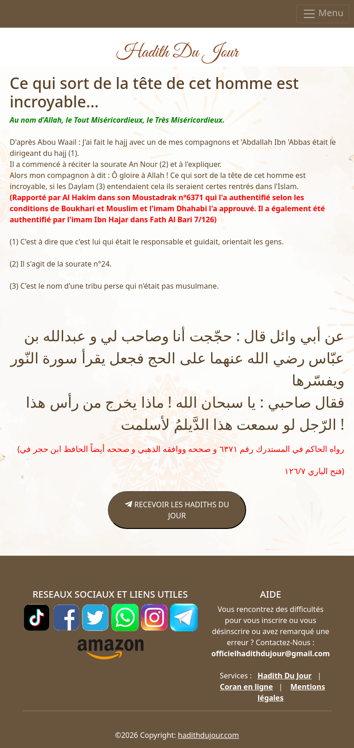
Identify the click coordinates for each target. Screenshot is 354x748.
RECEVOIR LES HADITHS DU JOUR (177, 510)
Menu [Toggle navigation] (322, 13)
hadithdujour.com (208, 735)
